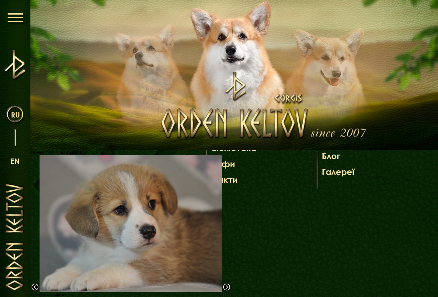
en (15, 160)
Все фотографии (47, 294)
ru (15, 114)
